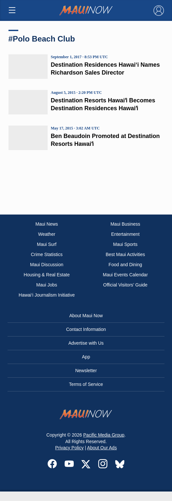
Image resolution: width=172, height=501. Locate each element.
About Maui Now (86, 315)
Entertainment (125, 234)
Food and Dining (125, 264)
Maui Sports (125, 244)
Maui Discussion (46, 264)
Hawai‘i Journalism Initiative (47, 295)
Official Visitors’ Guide (125, 284)
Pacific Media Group (103, 435)
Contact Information (86, 329)
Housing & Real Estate (47, 274)
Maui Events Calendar (125, 274)
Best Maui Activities (125, 254)
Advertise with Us (85, 343)
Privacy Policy (69, 447)
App (86, 356)
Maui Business (125, 224)
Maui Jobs (46, 284)
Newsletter (86, 370)
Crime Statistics (46, 254)
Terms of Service (86, 384)
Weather (46, 234)
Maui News (46, 224)
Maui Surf (46, 244)
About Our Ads (102, 447)
